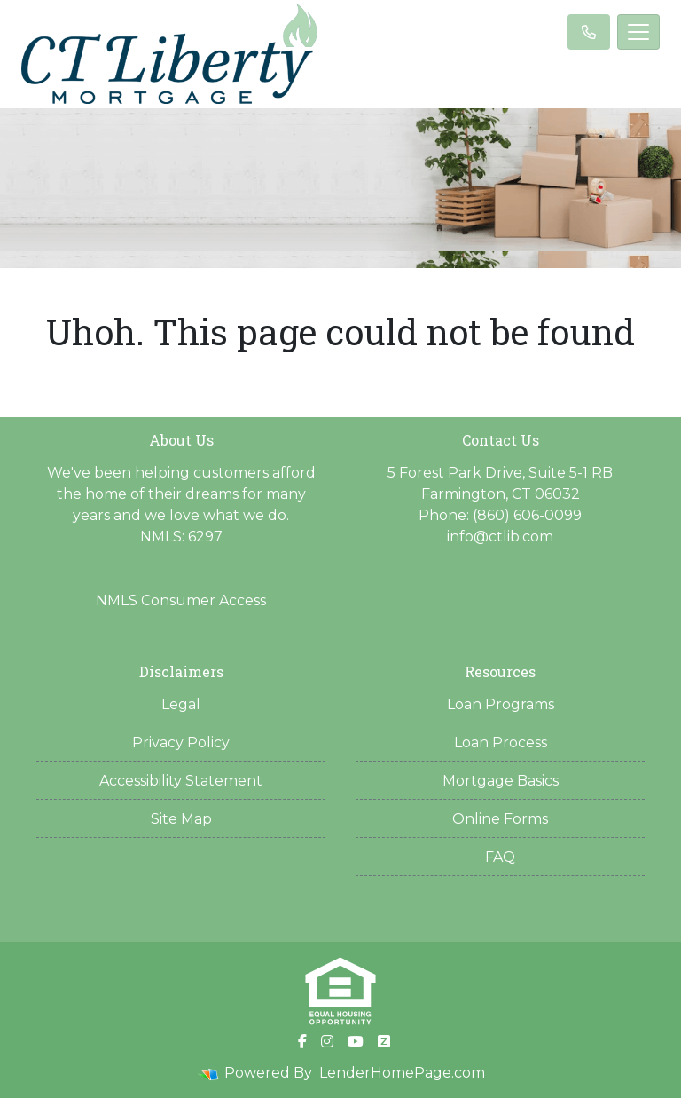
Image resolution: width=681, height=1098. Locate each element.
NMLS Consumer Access (181, 600)
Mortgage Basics (500, 780)
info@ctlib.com (500, 536)
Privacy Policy (181, 742)
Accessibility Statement (180, 780)
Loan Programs (500, 704)
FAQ (500, 857)
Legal (180, 704)
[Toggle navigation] (638, 32)
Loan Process (500, 742)
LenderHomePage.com (402, 1072)
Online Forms (500, 818)
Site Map (181, 818)
